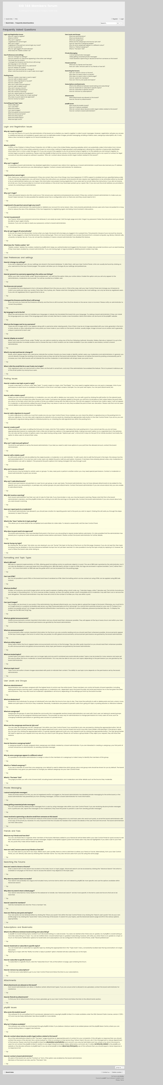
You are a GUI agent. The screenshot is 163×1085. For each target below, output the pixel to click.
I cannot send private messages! (79, 55)
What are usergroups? (76, 40)
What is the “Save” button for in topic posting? (22, 95)
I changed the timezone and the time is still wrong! (24, 62)
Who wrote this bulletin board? (79, 105)
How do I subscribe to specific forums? (81, 89)
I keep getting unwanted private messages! (83, 57)
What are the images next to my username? (22, 66)
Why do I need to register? (16, 36)
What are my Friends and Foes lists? (80, 65)
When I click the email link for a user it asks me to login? (25, 71)
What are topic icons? (15, 119)
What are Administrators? (77, 36)
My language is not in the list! (17, 64)
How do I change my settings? (17, 57)
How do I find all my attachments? (80, 99)
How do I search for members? (79, 78)
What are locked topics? (16, 117)
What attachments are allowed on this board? (84, 97)
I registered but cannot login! (17, 42)
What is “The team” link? (77, 49)
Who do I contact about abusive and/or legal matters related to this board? (93, 109)
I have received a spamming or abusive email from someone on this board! (93, 58)
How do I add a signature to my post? (20, 81)
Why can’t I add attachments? (17, 90)
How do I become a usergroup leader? (81, 43)
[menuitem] (15, 19)
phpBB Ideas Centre (101, 1026)
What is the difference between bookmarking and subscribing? (89, 86)
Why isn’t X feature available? (78, 107)
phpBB (108, 316)
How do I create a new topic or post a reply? (22, 77)
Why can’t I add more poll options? (19, 84)
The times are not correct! (16, 60)
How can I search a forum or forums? (81, 72)
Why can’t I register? (14, 40)
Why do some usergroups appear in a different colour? (86, 45)
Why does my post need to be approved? (21, 97)
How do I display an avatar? (17, 67)
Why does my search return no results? (81, 74)
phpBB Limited (67, 1014)
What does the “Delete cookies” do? (19, 50)
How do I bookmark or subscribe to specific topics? (85, 88)
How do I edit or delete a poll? (17, 86)
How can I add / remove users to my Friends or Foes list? (87, 66)
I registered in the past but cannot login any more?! (24, 45)
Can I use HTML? (13, 107)
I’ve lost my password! (15, 47)
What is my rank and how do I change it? (21, 69)
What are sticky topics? (15, 116)
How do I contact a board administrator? (82, 111)
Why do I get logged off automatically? (20, 49)
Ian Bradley (121, 1076)
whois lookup (40, 1040)
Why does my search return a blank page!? (83, 76)
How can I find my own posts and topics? (82, 80)
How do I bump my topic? (16, 99)
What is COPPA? (13, 38)
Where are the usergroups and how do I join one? (85, 42)
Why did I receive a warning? (17, 91)
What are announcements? (17, 114)
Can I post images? (14, 110)
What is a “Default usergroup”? (79, 47)
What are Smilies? (13, 108)
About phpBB (39, 1016)
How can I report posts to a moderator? (20, 93)
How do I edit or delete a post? (17, 79)
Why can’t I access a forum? (17, 88)
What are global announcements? (19, 112)
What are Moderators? (76, 38)
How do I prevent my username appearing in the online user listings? (30, 58)
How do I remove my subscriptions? (80, 91)
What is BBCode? (13, 105)
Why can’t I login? (13, 43)
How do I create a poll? (15, 83)
